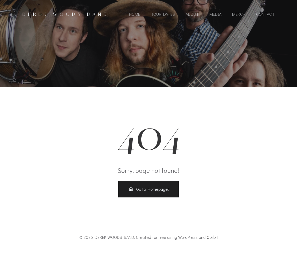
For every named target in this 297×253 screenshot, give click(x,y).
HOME (134, 14)
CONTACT (265, 14)
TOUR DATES (163, 14)
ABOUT (192, 14)
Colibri (212, 237)
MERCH (238, 14)
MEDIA (215, 14)
